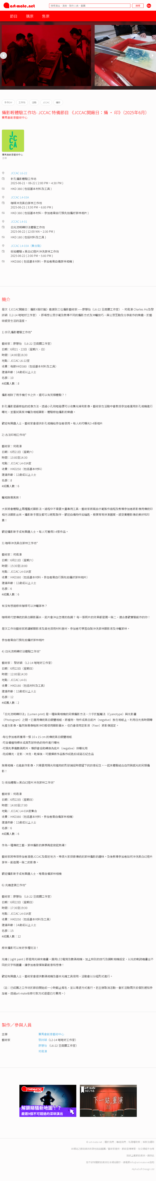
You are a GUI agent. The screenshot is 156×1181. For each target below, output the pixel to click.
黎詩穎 (42, 1040)
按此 (152, 1155)
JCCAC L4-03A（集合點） (27, 246)
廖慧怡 (42, 1045)
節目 (13, 16)
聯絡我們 (121, 1142)
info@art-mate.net (140, 1162)
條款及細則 (148, 1142)
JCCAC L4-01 (19, 221)
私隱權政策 (134, 1142)
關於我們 (109, 1142)
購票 (29, 16)
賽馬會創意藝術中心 (14, 117)
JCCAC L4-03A (20, 197)
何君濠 (42, 1051)
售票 (45, 16)
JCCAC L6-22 (19, 173)
